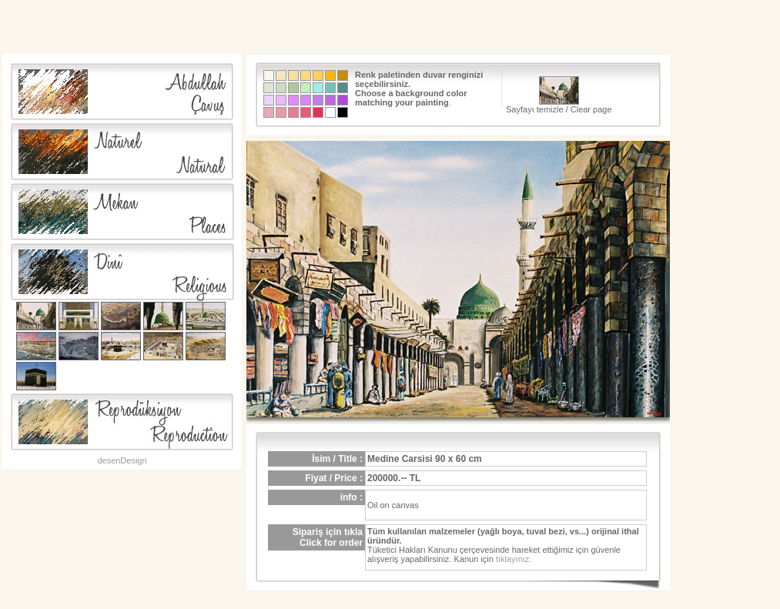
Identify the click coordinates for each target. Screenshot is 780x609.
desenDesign (121, 460)
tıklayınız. (513, 559)
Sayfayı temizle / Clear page (559, 95)
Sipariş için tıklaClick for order (328, 537)
